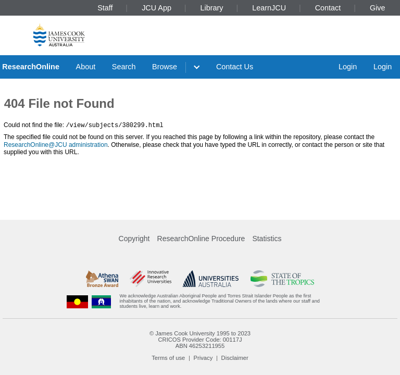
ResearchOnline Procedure (201, 238)
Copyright (134, 238)
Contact (328, 8)
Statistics (266, 238)
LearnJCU (269, 8)
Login (348, 67)
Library (212, 8)
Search (124, 67)
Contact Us (234, 67)
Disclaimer (234, 358)
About (86, 67)
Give (377, 8)
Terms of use (168, 358)
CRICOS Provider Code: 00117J (200, 339)
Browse (164, 67)
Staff (105, 8)
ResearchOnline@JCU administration (56, 144)
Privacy (203, 358)
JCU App (156, 8)
